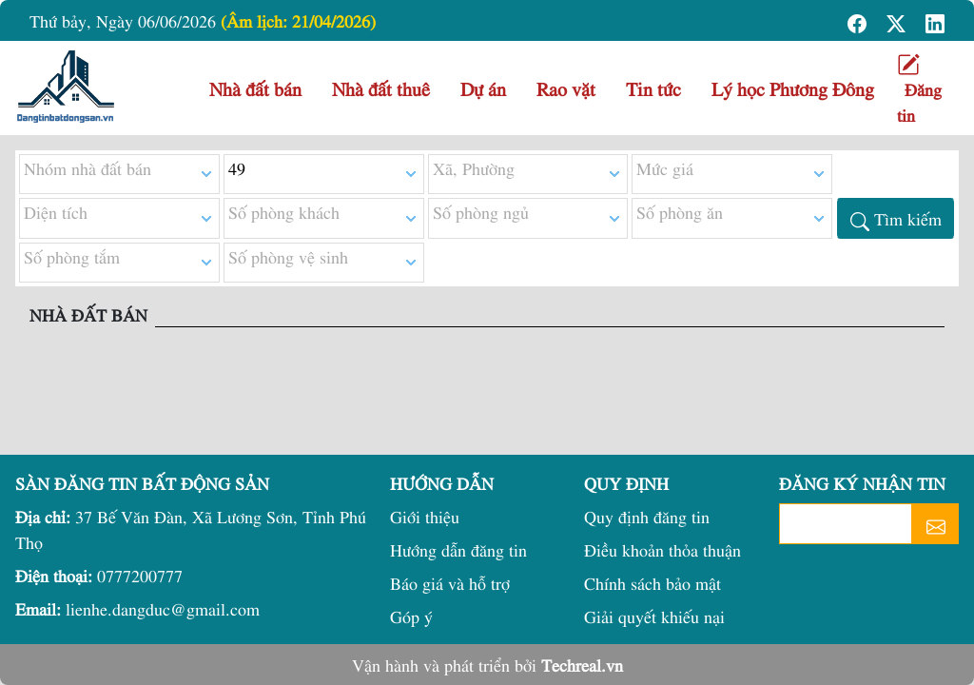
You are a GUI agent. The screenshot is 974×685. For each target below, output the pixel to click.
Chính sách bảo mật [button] (652, 583)
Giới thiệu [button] (424, 516)
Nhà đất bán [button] (255, 88)
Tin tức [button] (653, 88)
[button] (859, 20)
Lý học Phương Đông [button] (792, 88)
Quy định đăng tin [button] (647, 516)
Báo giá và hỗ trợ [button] (450, 583)
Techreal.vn (582, 664)
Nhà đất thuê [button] (381, 88)
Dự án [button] (483, 88)
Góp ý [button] (411, 616)
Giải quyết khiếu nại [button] (654, 616)
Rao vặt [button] (565, 88)
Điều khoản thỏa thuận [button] (662, 549)
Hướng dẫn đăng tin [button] (458, 549)
